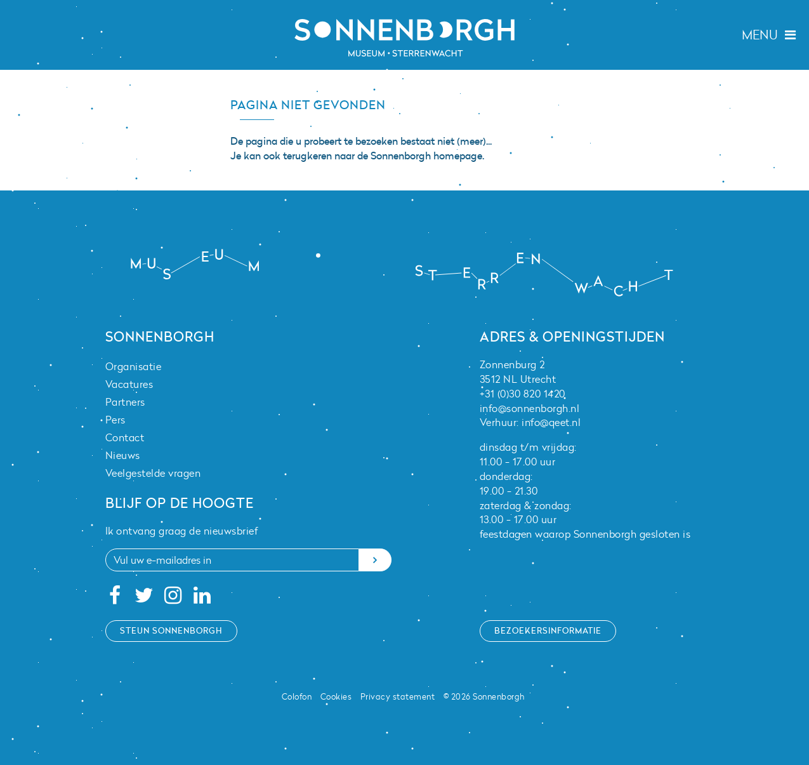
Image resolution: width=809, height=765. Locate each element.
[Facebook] (115, 599)
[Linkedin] (202, 599)
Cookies (336, 696)
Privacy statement (397, 696)
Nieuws (122, 455)
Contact (125, 437)
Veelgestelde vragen (153, 473)
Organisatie (133, 366)
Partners (125, 402)
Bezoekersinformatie (548, 630)
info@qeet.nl (551, 422)
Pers (115, 420)
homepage (457, 156)
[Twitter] (144, 599)
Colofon (297, 696)
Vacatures (129, 384)
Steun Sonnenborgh (171, 630)
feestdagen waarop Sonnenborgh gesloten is (585, 534)
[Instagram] (173, 599)
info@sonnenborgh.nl (530, 408)
